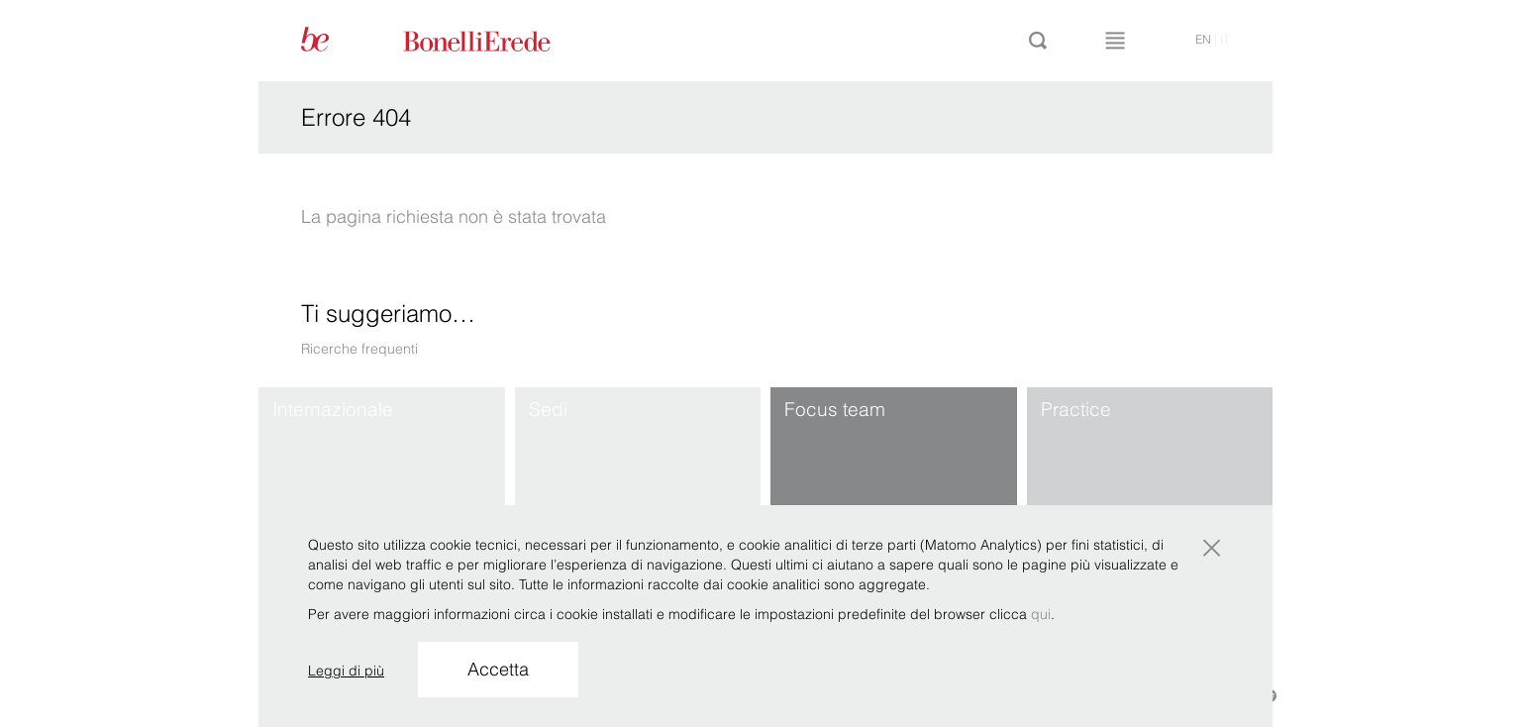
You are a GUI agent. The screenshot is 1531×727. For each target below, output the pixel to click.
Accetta (498, 669)
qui (1041, 614)
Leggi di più (346, 670)
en (1203, 39)
